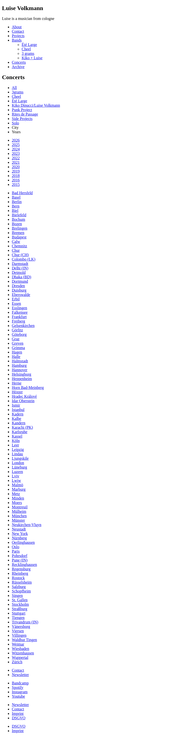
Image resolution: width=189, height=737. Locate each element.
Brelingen (19, 228)
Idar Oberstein (23, 401)
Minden (18, 498)
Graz (15, 339)
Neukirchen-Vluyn (26, 525)
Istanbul (18, 410)
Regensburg (21, 569)
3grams (17, 92)
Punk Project (22, 110)
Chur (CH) (20, 255)
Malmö (17, 485)
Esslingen (19, 308)
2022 (16, 158)
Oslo (15, 547)
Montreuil (20, 507)
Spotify (17, 687)
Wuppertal (20, 657)
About (17, 27)
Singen (17, 595)
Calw (16, 241)
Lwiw (16, 480)
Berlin (17, 202)
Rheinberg (20, 573)
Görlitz (17, 330)
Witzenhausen (23, 653)
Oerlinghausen (23, 542)
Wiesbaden (20, 649)
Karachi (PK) (22, 427)
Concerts (19, 62)
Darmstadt (20, 264)
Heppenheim (22, 379)
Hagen (17, 352)
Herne (16, 383)
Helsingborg (21, 374)
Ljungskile (20, 458)
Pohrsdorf (19, 556)
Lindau (17, 454)
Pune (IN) (20, 560)
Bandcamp (20, 683)
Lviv (15, 476)
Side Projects (22, 119)
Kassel (17, 436)
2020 (16, 167)
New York (20, 533)
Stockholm (20, 604)
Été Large (29, 45)
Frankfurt (19, 317)
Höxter (17, 392)
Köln (16, 441)
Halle (16, 356)
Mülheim (19, 511)
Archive (18, 67)
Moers (17, 503)
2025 (16, 145)
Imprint (18, 713)
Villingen (19, 635)
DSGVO (18, 718)
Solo (15, 123)
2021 (16, 162)
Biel (15, 210)
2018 (16, 176)
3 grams (28, 53)
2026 (16, 140)
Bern (15, 206)
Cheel (26, 49)
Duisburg (19, 290)
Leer (15, 445)
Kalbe (16, 418)
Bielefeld (19, 215)
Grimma (18, 348)
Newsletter (20, 675)
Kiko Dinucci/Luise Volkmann (36, 105)
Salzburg (19, 587)
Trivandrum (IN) (25, 622)
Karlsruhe (19, 432)
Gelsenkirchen (23, 326)
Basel (16, 197)
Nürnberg (19, 538)
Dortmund (20, 281)
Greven (17, 343)
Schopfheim (21, 591)
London (18, 463)
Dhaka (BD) (21, 277)
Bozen (17, 224)
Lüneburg (19, 467)
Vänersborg (21, 626)
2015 (16, 184)
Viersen (18, 631)
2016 (16, 180)
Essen (16, 303)
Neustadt (19, 529)
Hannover (19, 370)
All (14, 88)
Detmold (19, 272)
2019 (16, 171)
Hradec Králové (24, 396)
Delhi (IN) (20, 268)
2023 (16, 153)
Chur (16, 250)
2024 (16, 149)
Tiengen (18, 618)
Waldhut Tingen (24, 640)
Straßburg (19, 609)
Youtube (18, 696)
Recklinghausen (24, 564)
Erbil (16, 299)
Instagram (20, 692)
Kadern (17, 414)
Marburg (19, 489)
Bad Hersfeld (22, 193)
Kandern (18, 423)
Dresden (18, 286)
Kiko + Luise (32, 58)
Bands (17, 40)
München (19, 516)
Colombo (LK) (23, 259)
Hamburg (19, 365)
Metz (16, 494)
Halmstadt (20, 361)
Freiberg (18, 321)
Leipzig (18, 449)
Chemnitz (19, 246)
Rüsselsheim (22, 582)
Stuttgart (18, 613)
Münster (18, 520)
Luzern (17, 472)
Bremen (18, 233)
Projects (18, 36)
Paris (16, 551)
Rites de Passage (25, 114)
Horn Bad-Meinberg (28, 387)
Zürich (17, 662)
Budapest (19, 237)
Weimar (18, 644)
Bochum (18, 219)
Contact (18, 31)
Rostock (18, 578)
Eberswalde (21, 295)
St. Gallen (20, 600)
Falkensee (20, 312)
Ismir (16, 405)
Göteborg (19, 334)
